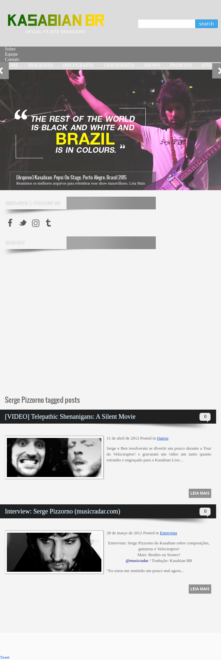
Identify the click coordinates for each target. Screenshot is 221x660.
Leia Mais (137, 183)
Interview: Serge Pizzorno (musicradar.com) (62, 511)
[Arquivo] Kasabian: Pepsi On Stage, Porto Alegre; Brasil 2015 (71, 177)
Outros (162, 438)
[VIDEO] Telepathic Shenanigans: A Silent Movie (70, 416)
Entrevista (168, 532)
